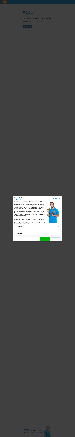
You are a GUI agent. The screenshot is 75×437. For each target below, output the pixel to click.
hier (29, 218)
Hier (28, 222)
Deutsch (56, 198)
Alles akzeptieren (45, 239)
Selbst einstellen (55, 239)
